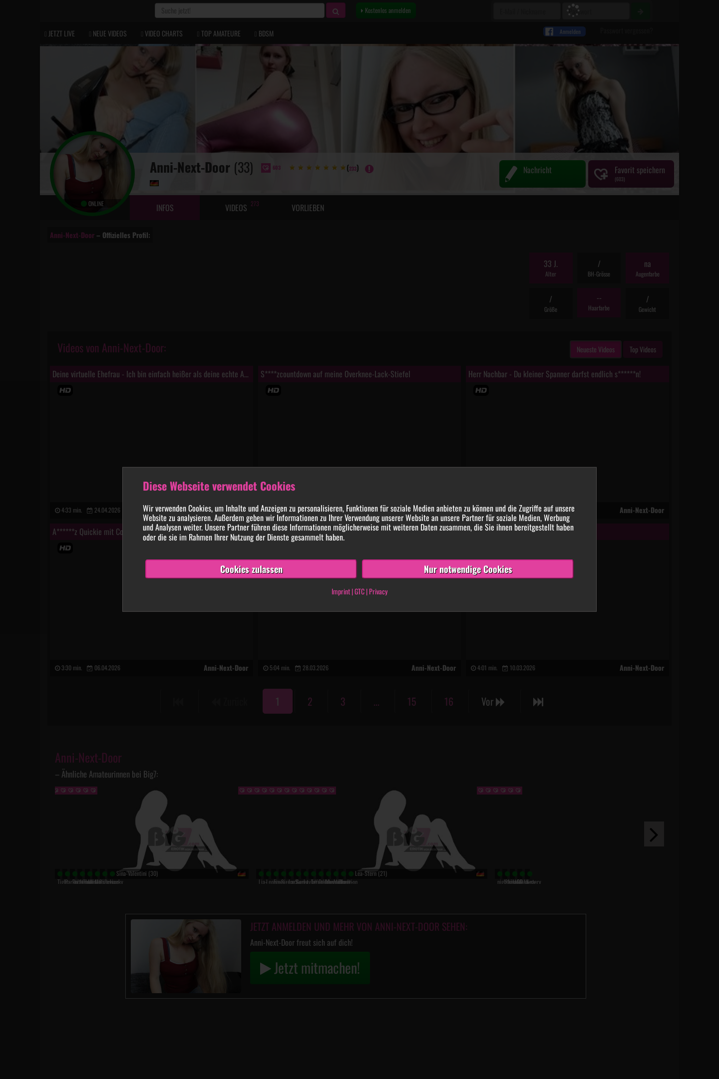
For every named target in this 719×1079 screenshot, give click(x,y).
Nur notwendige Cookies (468, 568)
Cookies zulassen (251, 568)
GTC (359, 591)
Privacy (378, 591)
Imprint (341, 591)
